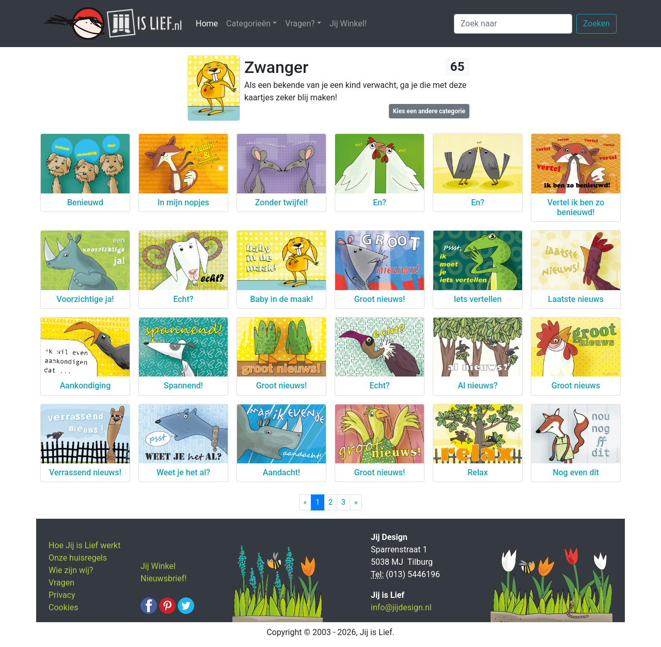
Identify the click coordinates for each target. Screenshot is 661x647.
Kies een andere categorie (429, 111)
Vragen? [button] (300, 23)
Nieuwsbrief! (163, 578)
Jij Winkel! (348, 23)
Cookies (63, 607)
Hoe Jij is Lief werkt (84, 545)
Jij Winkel (158, 566)
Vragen (61, 583)
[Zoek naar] (513, 24)
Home (209, 23)
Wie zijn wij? (71, 570)
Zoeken (596, 23)
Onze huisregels (78, 558)
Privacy (62, 595)
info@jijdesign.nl (401, 607)
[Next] (356, 502)
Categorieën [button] (248, 23)
